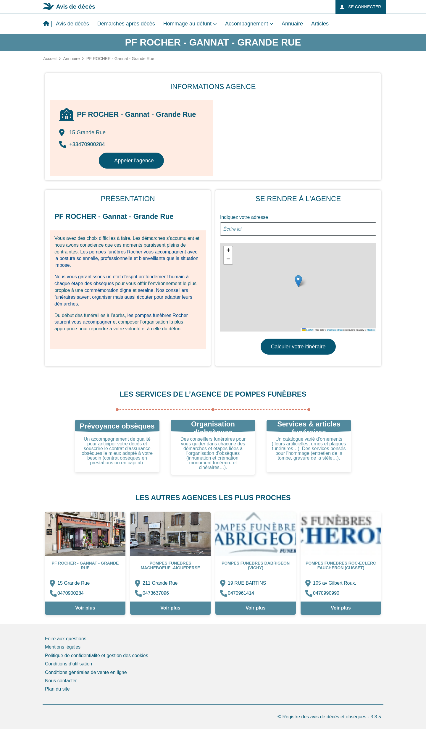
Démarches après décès (126, 24)
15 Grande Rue (73, 583)
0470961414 (241, 593)
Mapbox (371, 330)
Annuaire (292, 24)
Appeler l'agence (134, 161)
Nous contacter (61, 680)
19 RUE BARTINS (247, 583)
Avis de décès (72, 24)
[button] (298, 281)
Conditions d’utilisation (68, 663)
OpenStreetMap (335, 330)
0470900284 (70, 593)
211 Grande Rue (160, 583)
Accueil (50, 58)
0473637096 (156, 593)
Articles (320, 24)
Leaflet (307, 330)
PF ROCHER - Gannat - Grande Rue (85, 565)
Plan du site (57, 688)
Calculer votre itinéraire (298, 347)
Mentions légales (62, 646)
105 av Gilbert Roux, (334, 583)
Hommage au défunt (187, 24)
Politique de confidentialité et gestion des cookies (96, 655)
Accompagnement (246, 24)
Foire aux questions (65, 638)
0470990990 (326, 593)
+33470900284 (82, 144)
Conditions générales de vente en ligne (86, 672)
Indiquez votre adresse (244, 217)
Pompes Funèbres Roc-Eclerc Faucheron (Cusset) (341, 565)
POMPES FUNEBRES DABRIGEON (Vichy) (256, 565)
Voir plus (85, 607)
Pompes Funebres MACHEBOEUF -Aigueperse (170, 565)
